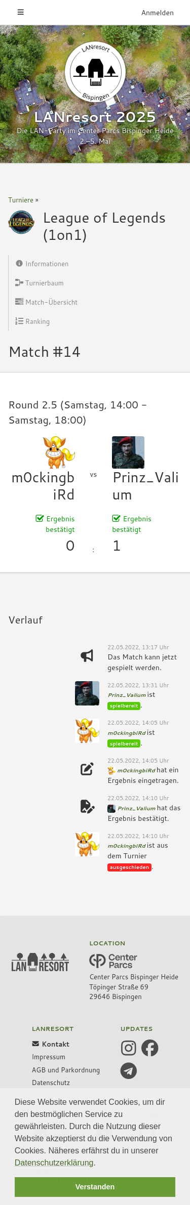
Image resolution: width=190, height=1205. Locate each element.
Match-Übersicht (46, 302)
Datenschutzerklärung (54, 1162)
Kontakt (50, 1044)
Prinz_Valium (145, 485)
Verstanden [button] (95, 1187)
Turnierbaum (39, 282)
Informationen (42, 263)
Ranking (32, 321)
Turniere (20, 199)
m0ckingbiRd (42, 485)
